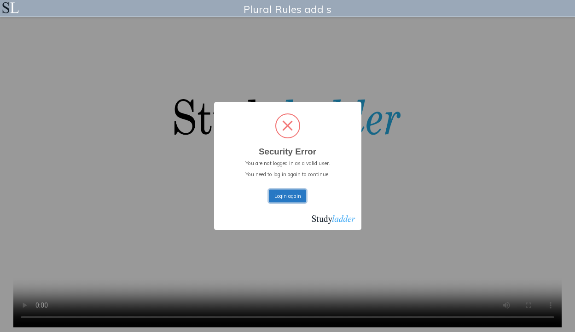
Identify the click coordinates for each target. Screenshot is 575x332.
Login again (287, 196)
